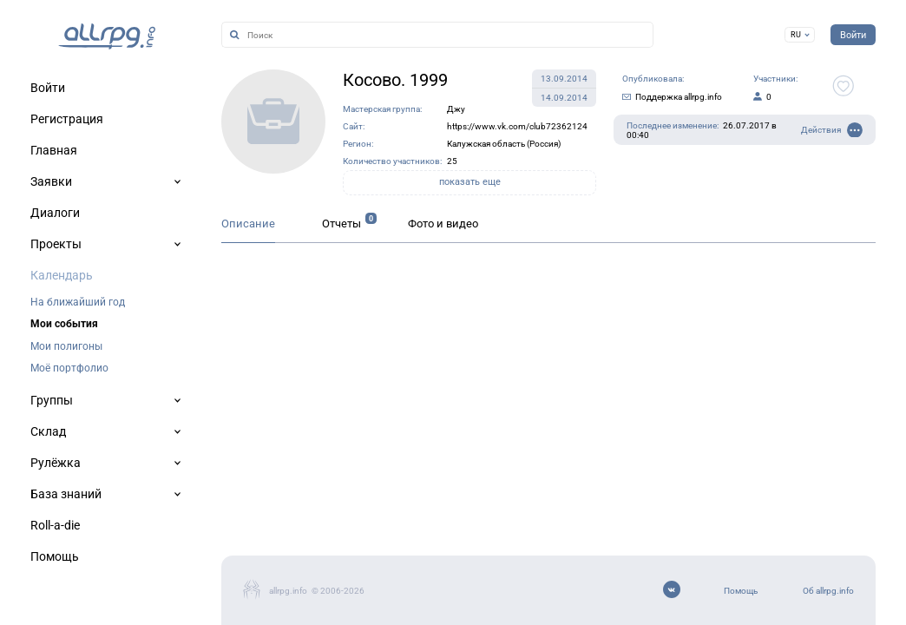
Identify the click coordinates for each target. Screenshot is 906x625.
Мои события (64, 324)
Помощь (741, 590)
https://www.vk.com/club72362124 (517, 126)
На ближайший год (77, 302)
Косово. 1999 (395, 79)
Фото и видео (443, 223)
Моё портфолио (69, 368)
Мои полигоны (66, 346)
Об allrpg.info (828, 590)
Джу (456, 109)
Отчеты (341, 223)
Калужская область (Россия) (504, 143)
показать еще (470, 182)
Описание (248, 223)
